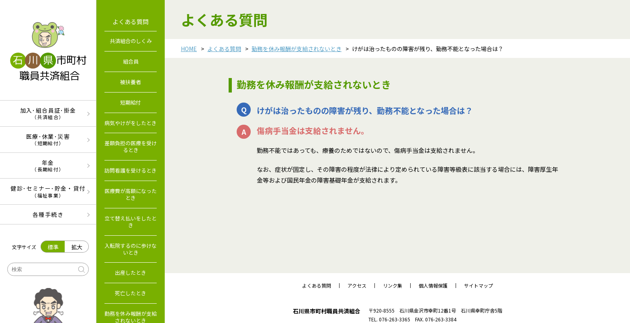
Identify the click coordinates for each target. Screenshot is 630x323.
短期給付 (130, 102)
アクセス (357, 285)
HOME (189, 49)
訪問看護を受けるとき (130, 170)
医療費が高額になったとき (130, 194)
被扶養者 (130, 82)
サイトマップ (478, 285)
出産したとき (130, 272)
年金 (48, 165)
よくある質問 (224, 49)
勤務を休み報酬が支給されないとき (297, 49)
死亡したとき (130, 293)
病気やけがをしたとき (130, 123)
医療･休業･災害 (48, 139)
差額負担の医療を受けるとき (130, 146)
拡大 (76, 247)
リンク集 (392, 285)
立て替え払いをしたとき (130, 221)
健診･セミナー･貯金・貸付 (48, 191)
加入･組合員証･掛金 (48, 113)
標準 (53, 247)
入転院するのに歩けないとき (130, 249)
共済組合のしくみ (131, 41)
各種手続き (48, 214)
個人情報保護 (433, 285)
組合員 (131, 61)
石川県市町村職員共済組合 (326, 311)
